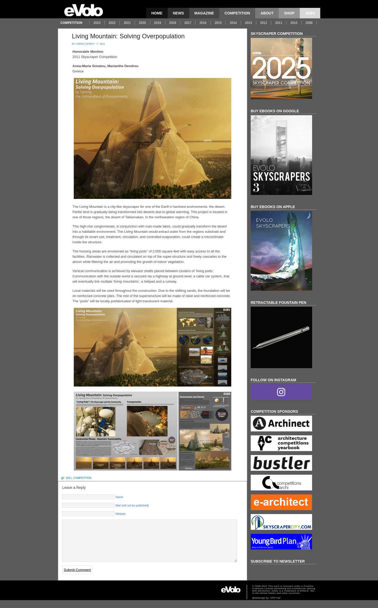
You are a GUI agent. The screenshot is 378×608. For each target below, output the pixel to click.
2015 (218, 23)
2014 (233, 23)
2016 (203, 23)
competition (237, 13)
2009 (309, 23)
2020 (142, 23)
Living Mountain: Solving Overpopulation (128, 36)
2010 (293, 23)
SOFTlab (275, 606)
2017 (187, 23)
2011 (278, 23)
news (178, 13)
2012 (263, 23)
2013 (248, 23)
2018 (172, 23)
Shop (289, 13)
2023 (97, 23)
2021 (127, 23)
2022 (112, 23)
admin (80, 44)
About (267, 13)
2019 (157, 23)
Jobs (310, 13)
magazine (204, 13)
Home (156, 13)
